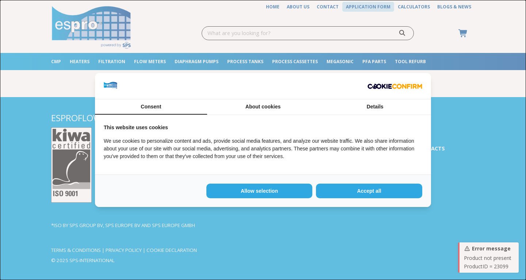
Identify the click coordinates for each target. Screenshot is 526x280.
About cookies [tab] (263, 107)
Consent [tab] (151, 107)
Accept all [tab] (369, 191)
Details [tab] (375, 107)
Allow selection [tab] (259, 191)
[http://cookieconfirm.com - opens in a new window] (394, 86)
